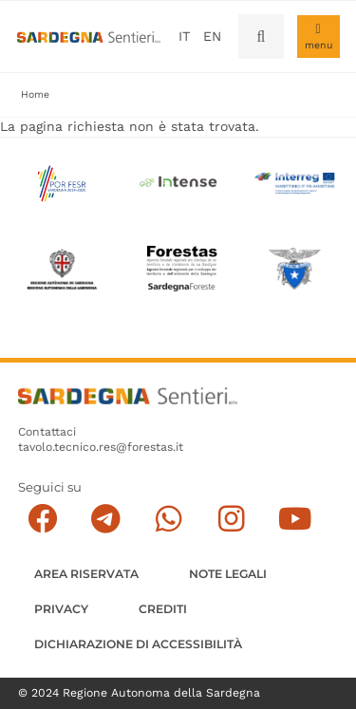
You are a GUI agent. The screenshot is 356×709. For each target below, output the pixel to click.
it (184, 36)
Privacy (61, 609)
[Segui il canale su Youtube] (294, 518)
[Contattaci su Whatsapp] (168, 518)
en (212, 36)
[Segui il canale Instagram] (231, 518)
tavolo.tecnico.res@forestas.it (100, 447)
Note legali (228, 574)
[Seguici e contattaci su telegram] (105, 518)
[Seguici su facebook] (42, 518)
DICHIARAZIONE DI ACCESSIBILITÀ (138, 644)
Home (35, 94)
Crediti (163, 609)
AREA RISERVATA (86, 574)
